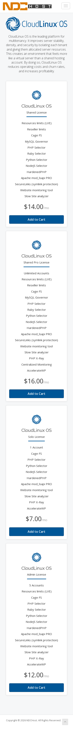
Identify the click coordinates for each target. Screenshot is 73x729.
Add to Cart (36, 219)
